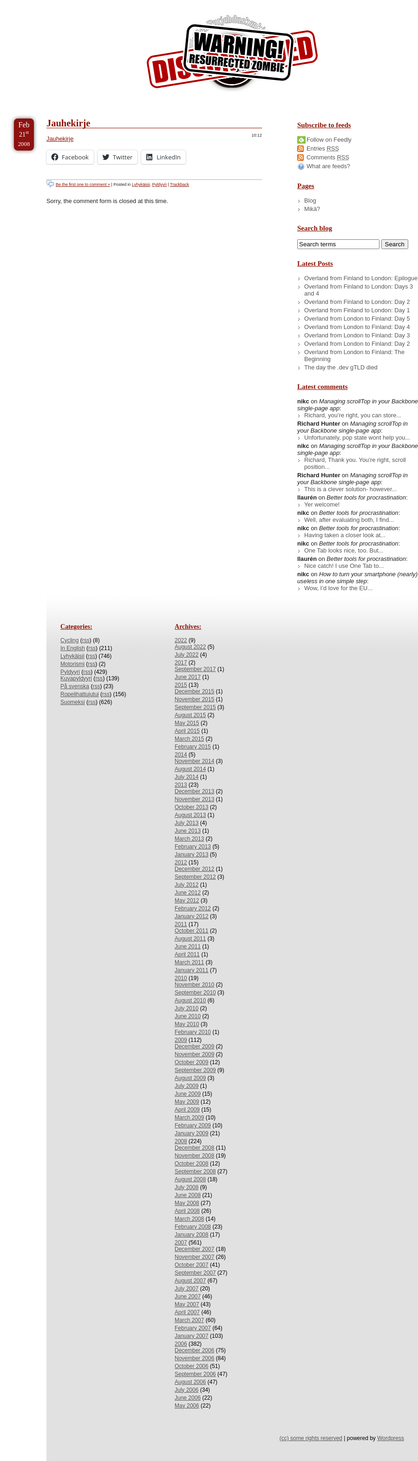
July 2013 (186, 823)
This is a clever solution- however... (350, 489)
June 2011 (188, 946)
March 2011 (189, 962)
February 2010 (193, 1032)
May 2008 (187, 1203)
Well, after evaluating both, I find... (349, 519)
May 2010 (187, 1024)
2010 (181, 978)
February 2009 (193, 1125)
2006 (181, 1344)
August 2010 (190, 1000)
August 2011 (190, 938)
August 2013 (190, 815)
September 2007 (195, 1273)
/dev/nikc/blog (232, 54)
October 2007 (192, 1265)
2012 (181, 862)
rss (86, 640)
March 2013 (189, 839)
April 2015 (187, 731)
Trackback (179, 184)
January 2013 (192, 854)
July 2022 (186, 655)
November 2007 (194, 1257)
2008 (181, 1141)
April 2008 (187, 1211)
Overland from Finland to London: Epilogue (361, 278)
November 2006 (194, 1358)
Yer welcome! (322, 504)
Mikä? (312, 208)
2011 (181, 924)
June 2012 (188, 892)
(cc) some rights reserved (311, 1438)
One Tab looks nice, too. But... (344, 550)
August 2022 (190, 647)
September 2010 (195, 992)
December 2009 (194, 1046)
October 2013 (192, 807)
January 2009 (192, 1133)
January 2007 (192, 1336)
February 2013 (193, 846)
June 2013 (188, 831)
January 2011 (192, 970)
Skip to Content (36, 4)
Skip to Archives (104, 4)
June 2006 (188, 1398)
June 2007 (188, 1296)
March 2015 (189, 739)
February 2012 (193, 908)
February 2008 (193, 1227)
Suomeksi (72, 702)
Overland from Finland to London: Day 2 (357, 301)
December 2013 (194, 791)
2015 (181, 685)
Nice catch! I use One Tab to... (344, 565)
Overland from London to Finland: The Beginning (354, 355)
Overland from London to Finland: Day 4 (357, 326)
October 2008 (192, 1163)
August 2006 (190, 1382)
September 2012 (195, 877)
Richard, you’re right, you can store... (352, 415)
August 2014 (190, 769)
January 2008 (192, 1234)
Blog (310, 200)
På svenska (74, 686)
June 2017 (188, 677)
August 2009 (190, 1078)
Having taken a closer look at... (344, 535)
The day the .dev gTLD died (341, 367)
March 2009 (189, 1117)
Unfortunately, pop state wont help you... (357, 437)
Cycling (69, 640)
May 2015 (187, 723)
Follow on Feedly (329, 139)
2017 (181, 662)
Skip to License (171, 4)
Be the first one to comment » (83, 184)
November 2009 (194, 1054)
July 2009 (186, 1086)
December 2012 (194, 869)
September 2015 (195, 707)
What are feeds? (328, 166)
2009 (181, 1040)
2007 (181, 1242)
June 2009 (188, 1094)
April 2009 (187, 1109)
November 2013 (194, 799)
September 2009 (195, 1070)
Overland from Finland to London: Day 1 (357, 310)
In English (72, 648)
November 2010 (194, 984)
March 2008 (189, 1219)
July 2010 (186, 1008)
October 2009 (192, 1062)
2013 (181, 785)
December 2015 (194, 691)
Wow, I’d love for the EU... (338, 588)
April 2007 (187, 1312)
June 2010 (188, 1016)
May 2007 (187, 1304)
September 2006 (195, 1374)
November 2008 (194, 1155)
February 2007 (193, 1328)
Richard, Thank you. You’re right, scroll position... (355, 463)
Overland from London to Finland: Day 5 (357, 318)
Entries (323, 148)
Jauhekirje (68, 123)
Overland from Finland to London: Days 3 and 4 (358, 290)
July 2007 (186, 1288)
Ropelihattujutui (79, 694)
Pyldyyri (159, 184)
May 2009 (187, 1102)
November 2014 (194, 761)
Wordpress (390, 1438)
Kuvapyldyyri (76, 678)
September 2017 (195, 669)
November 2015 (194, 699)
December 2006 (194, 1350)
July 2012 (186, 885)
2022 (181, 640)
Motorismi (72, 664)
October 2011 (192, 931)
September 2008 (195, 1171)
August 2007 (190, 1280)
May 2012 (187, 900)
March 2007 (189, 1320)
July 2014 (186, 777)
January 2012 (192, 916)
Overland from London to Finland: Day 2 (357, 343)
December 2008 (194, 1148)
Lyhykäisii (141, 184)
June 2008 (188, 1195)
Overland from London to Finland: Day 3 (357, 335)
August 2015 (190, 715)
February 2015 (193, 747)
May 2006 (187, 1405)
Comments (328, 157)
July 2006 (186, 1390)
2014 (181, 754)
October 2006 (192, 1366)
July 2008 (186, 1187)
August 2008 (190, 1179)
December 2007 (194, 1249)
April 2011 (187, 954)
